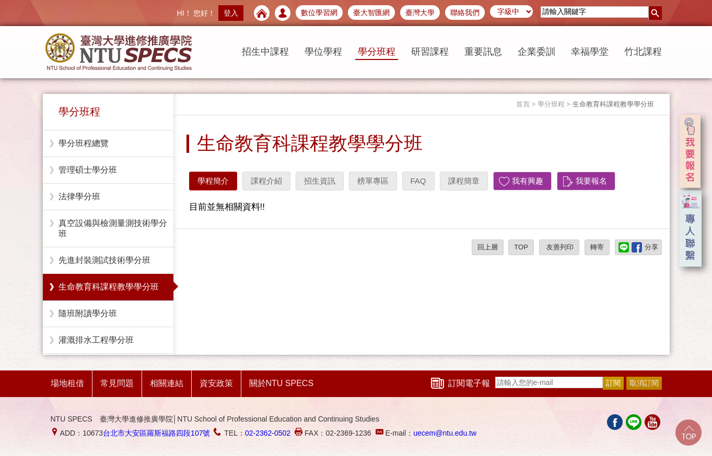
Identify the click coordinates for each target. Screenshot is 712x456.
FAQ (418, 180)
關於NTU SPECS (281, 383)
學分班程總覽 (84, 143)
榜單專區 (373, 180)
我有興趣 (527, 180)
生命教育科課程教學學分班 (109, 286)
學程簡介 (213, 180)
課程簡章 (464, 180)
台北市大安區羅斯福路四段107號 (156, 433)
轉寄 (597, 247)
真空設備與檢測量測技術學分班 (113, 228)
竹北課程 (643, 51)
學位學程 (323, 51)
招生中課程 (265, 51)
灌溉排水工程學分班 (96, 339)
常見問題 (117, 383)
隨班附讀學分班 (88, 313)
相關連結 (166, 383)
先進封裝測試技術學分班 (104, 260)
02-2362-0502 (267, 433)
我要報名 (591, 180)
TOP (521, 247)
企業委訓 (536, 51)
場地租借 (67, 383)
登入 (231, 13)
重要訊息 (483, 51)
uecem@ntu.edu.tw (444, 433)
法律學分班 (79, 196)
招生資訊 (319, 180)
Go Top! (688, 432)
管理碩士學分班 (88, 169)
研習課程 (430, 51)
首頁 (523, 104)
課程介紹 (266, 180)
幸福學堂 (590, 51)
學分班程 (376, 51)
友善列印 (559, 247)
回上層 (487, 247)
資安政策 (216, 383)
